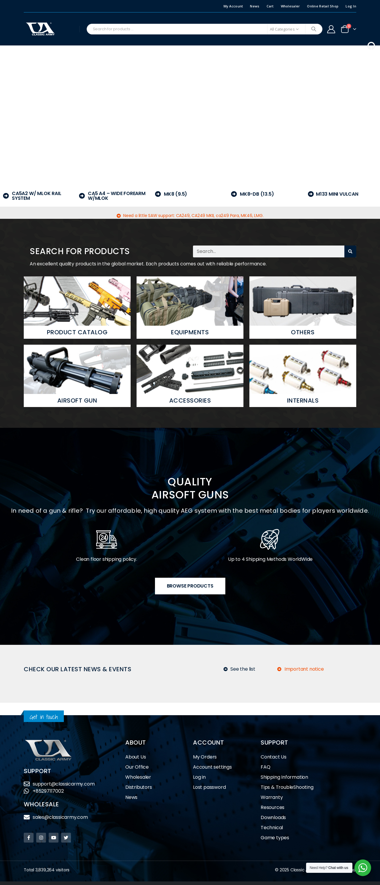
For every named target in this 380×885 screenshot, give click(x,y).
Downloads (273, 817)
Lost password (209, 787)
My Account (233, 6)
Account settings (212, 767)
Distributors (140, 787)
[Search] (313, 29)
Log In (351, 6)
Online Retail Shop (322, 6)
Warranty (272, 797)
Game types (275, 837)
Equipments (190, 332)
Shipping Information (284, 777)
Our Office (137, 767)
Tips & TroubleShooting (287, 787)
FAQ (265, 767)
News (254, 6)
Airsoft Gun (77, 400)
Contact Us (273, 756)
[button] (9, 111)
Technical (272, 827)
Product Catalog (77, 332)
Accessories (190, 400)
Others (302, 332)
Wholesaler (290, 6)
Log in (199, 777)
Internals (303, 400)
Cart (270, 6)
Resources (272, 807)
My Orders (205, 756)
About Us (135, 756)
